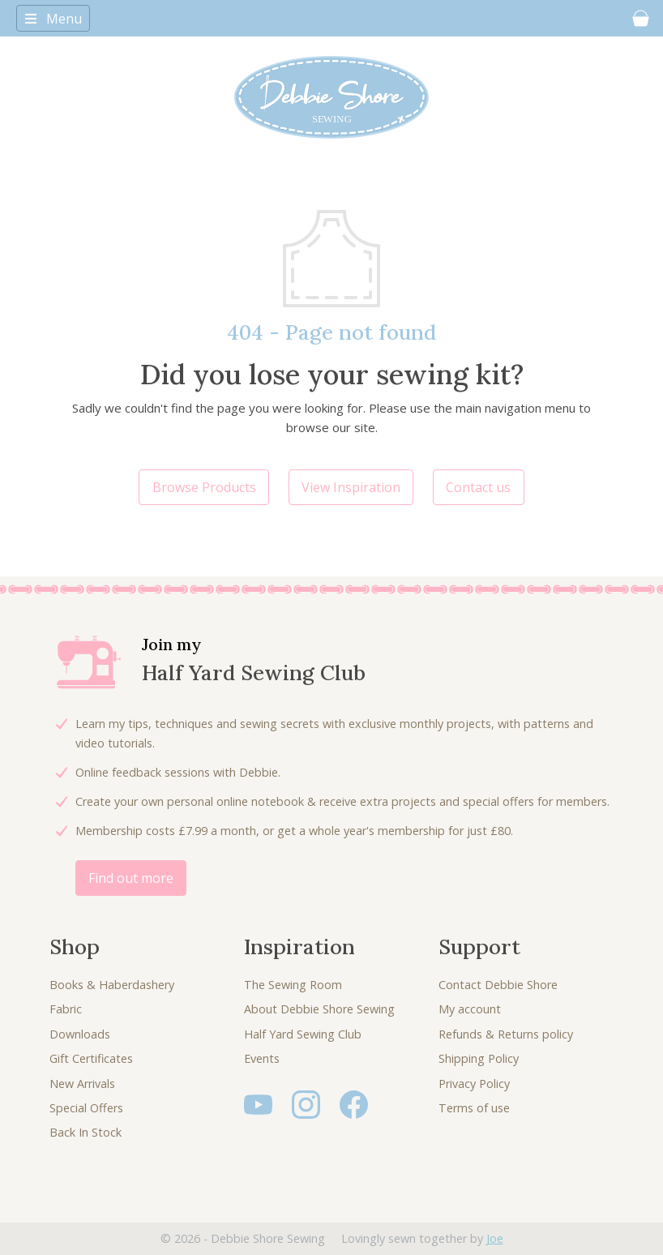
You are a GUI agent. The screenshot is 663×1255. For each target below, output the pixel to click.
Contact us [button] (478, 487)
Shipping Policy (478, 1058)
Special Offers (86, 1108)
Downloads (79, 1034)
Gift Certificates (91, 1058)
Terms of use (474, 1108)
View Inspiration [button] (351, 487)
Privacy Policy (474, 1083)
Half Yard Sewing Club (302, 1034)
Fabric (65, 1009)
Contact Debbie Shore (498, 984)
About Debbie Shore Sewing (319, 1009)
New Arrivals (82, 1083)
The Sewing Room (293, 984)
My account (469, 1009)
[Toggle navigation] (53, 18)
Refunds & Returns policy (505, 1034)
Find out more (130, 878)
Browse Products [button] (204, 487)
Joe (494, 1238)
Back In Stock (85, 1132)
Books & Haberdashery (111, 984)
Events (262, 1058)
